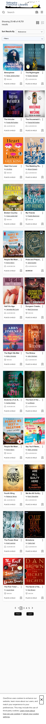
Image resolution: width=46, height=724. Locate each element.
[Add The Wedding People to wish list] (42, 177)
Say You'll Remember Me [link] (33, 447)
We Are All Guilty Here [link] (33, 493)
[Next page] (32, 608)
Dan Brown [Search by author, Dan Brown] (31, 590)
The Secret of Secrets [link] (33, 587)
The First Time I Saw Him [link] (12, 587)
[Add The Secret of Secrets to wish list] (42, 598)
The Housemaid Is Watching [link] (33, 119)
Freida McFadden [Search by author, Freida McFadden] (12, 123)
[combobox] (18, 12)
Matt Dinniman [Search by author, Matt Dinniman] (33, 309)
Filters (6, 39)
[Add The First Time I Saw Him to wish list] (20, 598)
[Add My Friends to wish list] (42, 224)
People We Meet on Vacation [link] (12, 260)
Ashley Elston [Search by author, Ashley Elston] (10, 403)
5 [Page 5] (29, 608)
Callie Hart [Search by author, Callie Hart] (31, 543)
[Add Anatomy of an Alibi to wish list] (20, 411)
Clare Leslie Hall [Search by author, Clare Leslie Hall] (11, 216)
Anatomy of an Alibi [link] (12, 400)
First (18, 614)
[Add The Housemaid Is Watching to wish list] (42, 130)
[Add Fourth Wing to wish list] (20, 504)
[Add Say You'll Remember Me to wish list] (42, 458)
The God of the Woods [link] (33, 400)
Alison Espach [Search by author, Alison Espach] (32, 169)
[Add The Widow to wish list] (42, 364)
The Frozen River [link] (11, 540)
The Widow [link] (30, 353)
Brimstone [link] (30, 540)
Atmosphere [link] (9, 73)
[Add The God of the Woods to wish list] (42, 411)
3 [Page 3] (24, 608)
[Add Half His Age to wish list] (20, 317)
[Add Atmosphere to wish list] (20, 84)
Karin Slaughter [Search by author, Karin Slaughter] (33, 496)
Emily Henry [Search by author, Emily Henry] (10, 263)
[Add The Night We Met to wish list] (20, 364)
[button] (37, 23)
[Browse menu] (42, 12)
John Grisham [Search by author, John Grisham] (32, 356)
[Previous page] (15, 608)
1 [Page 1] (18, 608)
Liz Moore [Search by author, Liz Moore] (31, 403)
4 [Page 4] (26, 608)
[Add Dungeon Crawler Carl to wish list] (42, 317)
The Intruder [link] (9, 119)
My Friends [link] (30, 213)
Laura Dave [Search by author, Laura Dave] (10, 590)
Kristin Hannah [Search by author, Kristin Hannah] (33, 76)
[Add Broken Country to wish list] (20, 224)
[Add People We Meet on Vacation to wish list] (20, 271)
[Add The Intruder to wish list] (20, 130)
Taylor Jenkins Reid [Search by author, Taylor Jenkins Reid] (12, 76)
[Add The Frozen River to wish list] (20, 551)
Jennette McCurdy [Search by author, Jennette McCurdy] (12, 309)
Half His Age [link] (9, 306)
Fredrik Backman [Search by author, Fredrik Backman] (33, 216)
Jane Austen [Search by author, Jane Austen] (32, 263)
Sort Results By (8, 31)
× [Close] (41, 700)
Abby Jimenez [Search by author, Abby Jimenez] (11, 356)
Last (30, 614)
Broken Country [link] (10, 213)
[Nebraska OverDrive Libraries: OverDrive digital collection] (23, 4)
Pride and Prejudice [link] (33, 260)
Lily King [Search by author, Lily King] (9, 169)
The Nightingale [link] (32, 73)
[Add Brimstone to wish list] (42, 551)
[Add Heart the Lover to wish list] (20, 177)
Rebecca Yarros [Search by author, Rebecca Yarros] (11, 496)
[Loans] (37, 13)
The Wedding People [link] (33, 166)
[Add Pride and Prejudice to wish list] (42, 271)
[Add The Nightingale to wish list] (42, 84)
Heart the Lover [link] (10, 166)
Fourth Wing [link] (9, 493)
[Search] (3, 12)
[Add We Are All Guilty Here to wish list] (42, 504)
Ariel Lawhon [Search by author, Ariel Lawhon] (10, 543)
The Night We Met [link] (11, 353)
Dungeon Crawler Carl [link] (33, 306)
